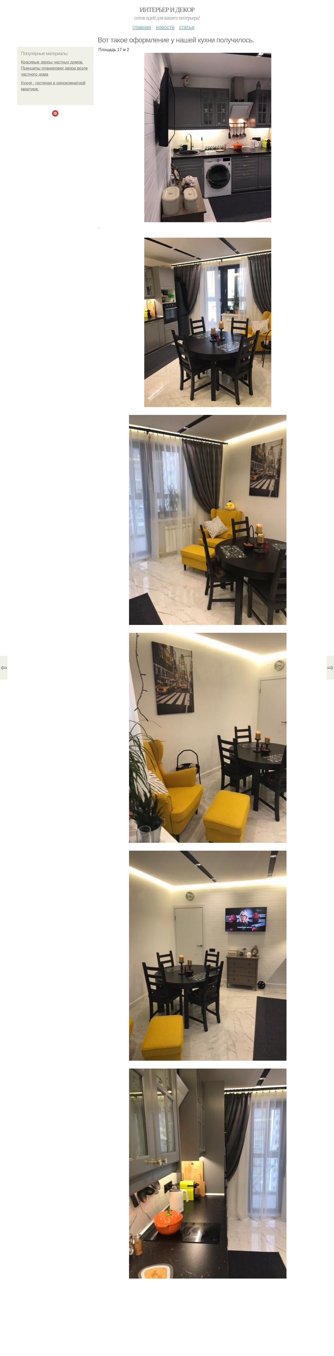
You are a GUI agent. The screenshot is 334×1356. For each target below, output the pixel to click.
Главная (142, 27)
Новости (165, 27)
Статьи (186, 27)
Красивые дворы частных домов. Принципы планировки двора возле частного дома (54, 68)
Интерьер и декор (167, 9)
